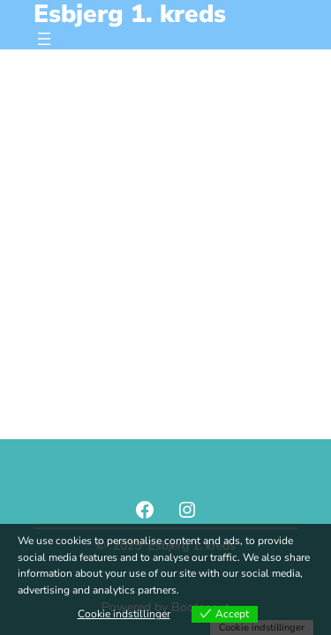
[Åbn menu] (44, 38)
